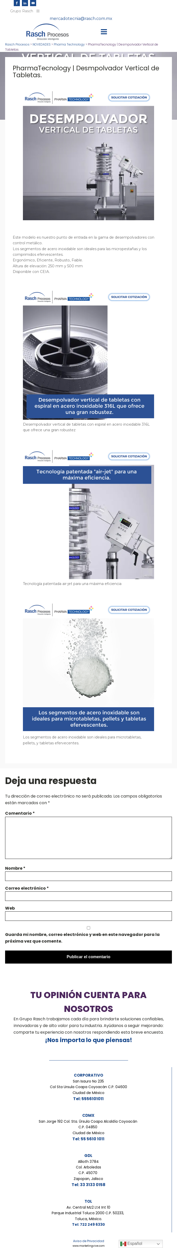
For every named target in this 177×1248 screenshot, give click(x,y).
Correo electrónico (27, 888)
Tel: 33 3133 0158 (88, 1185)
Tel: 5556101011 (88, 1099)
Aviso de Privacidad (88, 1241)
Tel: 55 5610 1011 (88, 1139)
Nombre (15, 868)
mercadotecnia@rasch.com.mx (81, 18)
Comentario (20, 813)
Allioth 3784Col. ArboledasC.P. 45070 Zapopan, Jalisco (88, 1170)
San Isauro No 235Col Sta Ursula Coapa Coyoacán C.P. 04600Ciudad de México (88, 1087)
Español (131, 1244)
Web (10, 908)
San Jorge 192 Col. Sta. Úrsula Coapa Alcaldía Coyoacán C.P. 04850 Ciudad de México (88, 1127)
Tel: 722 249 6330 (88, 1224)
